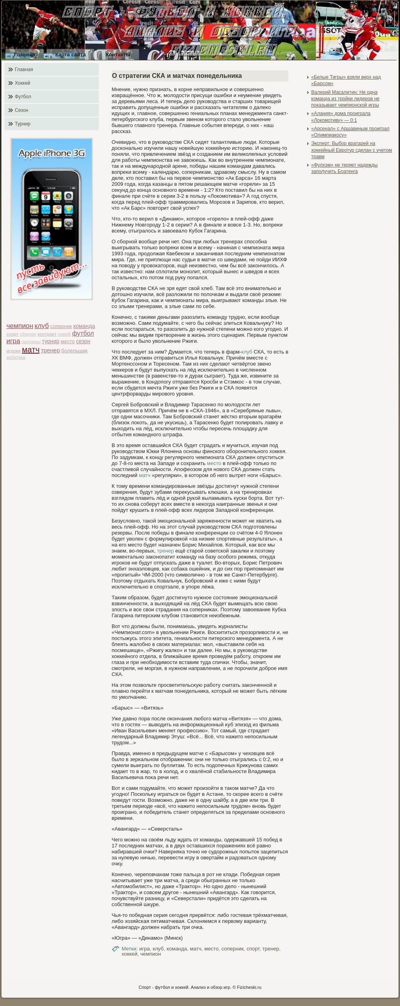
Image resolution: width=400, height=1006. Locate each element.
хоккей (64, 334)
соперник (61, 326)
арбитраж (16, 357)
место (68, 341)
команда (84, 326)
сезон (83, 341)
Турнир (22, 124)
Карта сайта (70, 55)
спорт (12, 333)
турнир (51, 341)
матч (31, 349)
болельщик (74, 351)
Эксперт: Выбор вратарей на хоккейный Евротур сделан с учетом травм (351, 150)
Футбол (23, 96)
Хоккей (22, 83)
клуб (41, 326)
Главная (24, 55)
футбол (83, 333)
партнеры (31, 341)
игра (13, 341)
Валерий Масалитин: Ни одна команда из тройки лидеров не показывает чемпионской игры (345, 98)
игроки (13, 350)
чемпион (19, 326)
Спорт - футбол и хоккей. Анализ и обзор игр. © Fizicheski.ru (199, 987)
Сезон (21, 110)
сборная (28, 334)
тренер (50, 350)
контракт (47, 333)
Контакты (118, 55)
